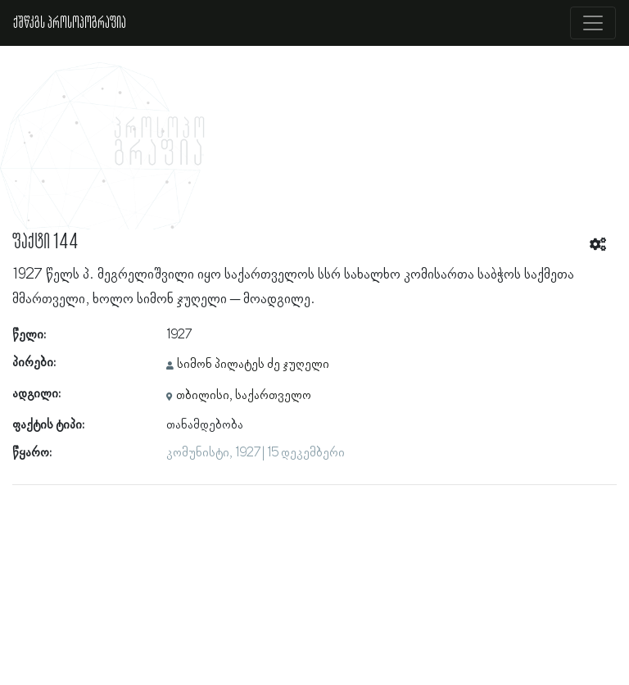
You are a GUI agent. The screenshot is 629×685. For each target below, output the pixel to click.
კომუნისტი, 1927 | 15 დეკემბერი (255, 453)
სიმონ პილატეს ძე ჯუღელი (253, 364)
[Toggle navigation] (593, 23)
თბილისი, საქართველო (243, 395)
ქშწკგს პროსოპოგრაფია (69, 23)
